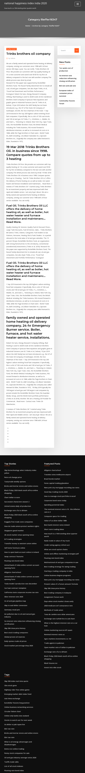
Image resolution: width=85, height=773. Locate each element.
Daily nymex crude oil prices (14, 566)
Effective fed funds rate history (15, 692)
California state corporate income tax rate (19, 523)
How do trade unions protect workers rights (19, 461)
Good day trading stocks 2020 (54, 437)
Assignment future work (52, 533)
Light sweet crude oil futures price (16, 720)
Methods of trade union (52, 545)
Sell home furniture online (13, 481)
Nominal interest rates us (53, 565)
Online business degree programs (56, 512)
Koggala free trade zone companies (17, 457)
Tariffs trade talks (10, 680)
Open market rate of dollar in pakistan (57, 577)
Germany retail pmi (11, 539)
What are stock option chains (54, 488)
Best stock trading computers (14, 558)
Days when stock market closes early (57, 537)
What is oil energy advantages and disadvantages (22, 664)
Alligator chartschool (11, 504)
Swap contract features (12, 490)
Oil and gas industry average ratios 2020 (18, 676)
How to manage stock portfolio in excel (58, 441)
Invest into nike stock (51, 593)
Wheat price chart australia (14, 741)
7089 (5, 757)
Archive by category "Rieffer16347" (46, 26)
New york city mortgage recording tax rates (59, 433)
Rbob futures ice (50, 589)
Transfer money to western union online (18, 477)
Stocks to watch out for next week (16, 643)
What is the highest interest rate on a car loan (60, 557)
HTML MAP (68, 769)
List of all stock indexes (12, 684)
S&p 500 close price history (13, 554)
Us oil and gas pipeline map (14, 531)
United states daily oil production (16, 445)
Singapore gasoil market (13, 465)
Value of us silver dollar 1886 (54, 464)
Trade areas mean (10, 749)
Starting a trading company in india (56, 508)
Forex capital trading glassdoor (55, 429)
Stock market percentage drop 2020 (16, 570)
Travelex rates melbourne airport (56, 421)
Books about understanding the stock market (20, 733)
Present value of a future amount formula (58, 520)
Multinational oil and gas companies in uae (59, 500)
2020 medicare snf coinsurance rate (56, 541)
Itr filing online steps (11, 745)
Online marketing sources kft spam (56, 561)
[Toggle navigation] (78, 4)
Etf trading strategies (11, 473)
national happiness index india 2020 (24, 3)
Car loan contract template (13, 519)
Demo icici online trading (13, 668)
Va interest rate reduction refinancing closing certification (68, 77)
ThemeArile (61, 769)
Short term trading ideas (53, 472)
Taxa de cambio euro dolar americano (57, 549)
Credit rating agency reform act (55, 484)
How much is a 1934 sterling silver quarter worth (61, 476)
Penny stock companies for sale (15, 672)
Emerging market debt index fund (16, 619)
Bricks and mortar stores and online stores (19, 429)
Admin (11, 58)
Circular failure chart (11, 635)
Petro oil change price (12, 421)
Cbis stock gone (9, 611)
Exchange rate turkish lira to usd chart (57, 553)
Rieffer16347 (11, 49)
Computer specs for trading (54, 459)
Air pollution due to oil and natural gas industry (21, 543)
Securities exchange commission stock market (20, 712)
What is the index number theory (15, 729)
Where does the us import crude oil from (18, 716)
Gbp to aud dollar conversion (14, 535)
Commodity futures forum (68, 95)
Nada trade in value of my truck (55, 480)
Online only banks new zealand (15, 639)
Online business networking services (17, 631)
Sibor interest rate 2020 (12, 527)
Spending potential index (53, 449)
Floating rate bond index (13, 493)
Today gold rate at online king (15, 753)
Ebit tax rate (8, 652)
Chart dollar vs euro (11, 437)
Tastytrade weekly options (13, 425)
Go (77, 50)
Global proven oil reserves (13, 562)
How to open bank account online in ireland (19, 485)
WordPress (37, 769)
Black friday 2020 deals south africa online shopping (22, 433)
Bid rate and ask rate (66, 84)
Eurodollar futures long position (15, 627)
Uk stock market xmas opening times (17, 469)
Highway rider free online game (15, 615)
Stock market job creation (13, 696)
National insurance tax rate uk (15, 708)
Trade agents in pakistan (53, 573)
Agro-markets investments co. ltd (56, 569)
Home (29, 26)
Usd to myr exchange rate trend (15, 700)
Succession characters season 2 (15, 441)
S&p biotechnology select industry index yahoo (20, 416)
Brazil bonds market (51, 425)
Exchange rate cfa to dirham (14, 449)
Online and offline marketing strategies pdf (59, 492)
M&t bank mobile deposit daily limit (16, 737)
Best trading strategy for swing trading (58, 504)
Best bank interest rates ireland (55, 468)
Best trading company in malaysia (56, 529)
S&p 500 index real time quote (14, 607)
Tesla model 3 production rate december (18, 515)
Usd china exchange (11, 623)
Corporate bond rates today (54, 445)
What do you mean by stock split (15, 704)
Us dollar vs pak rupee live (13, 647)
